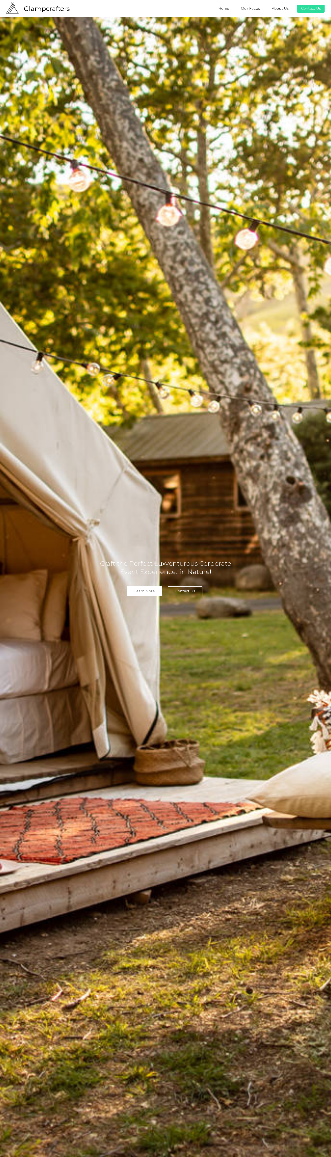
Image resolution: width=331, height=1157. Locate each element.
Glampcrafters (47, 8)
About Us (280, 8)
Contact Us (311, 8)
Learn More (144, 591)
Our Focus (250, 8)
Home (223, 8)
